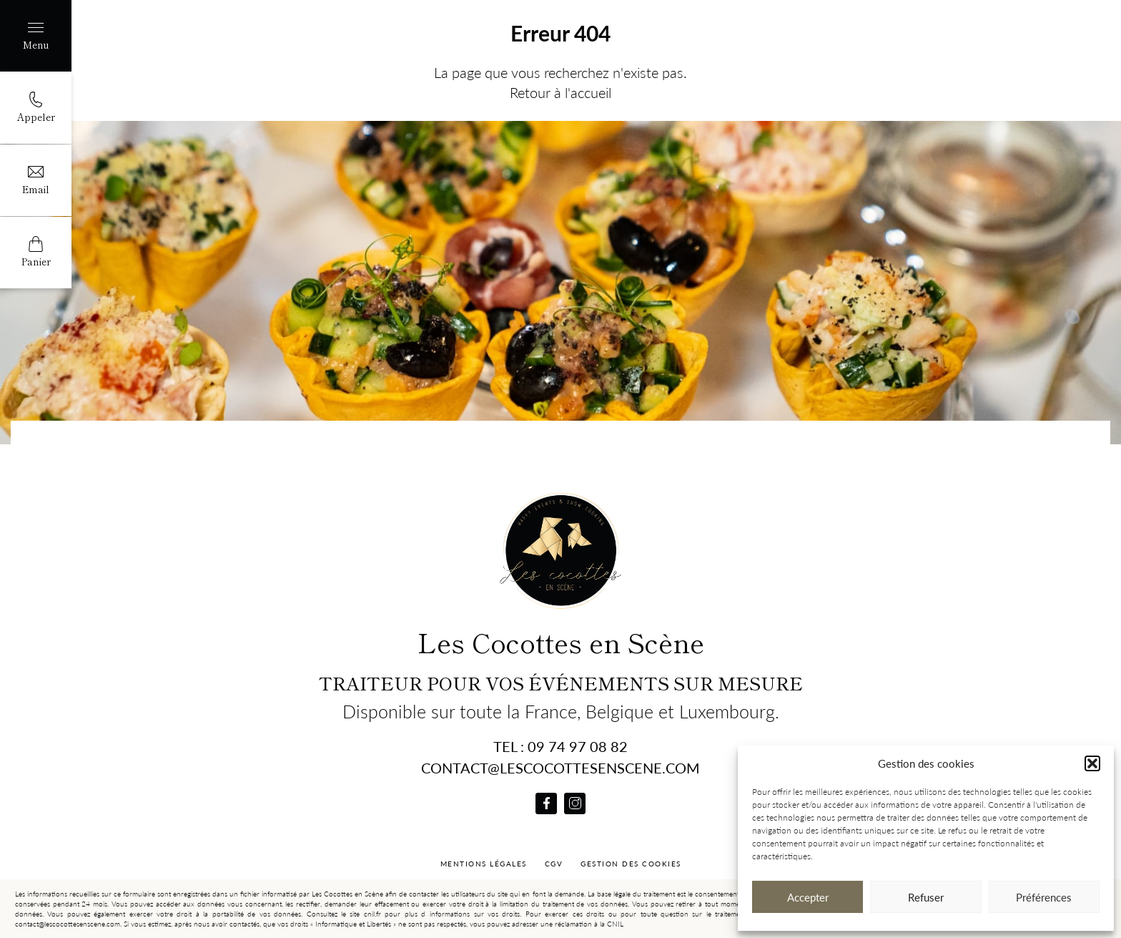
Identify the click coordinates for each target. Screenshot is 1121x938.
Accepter (808, 897)
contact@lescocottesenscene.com (560, 767)
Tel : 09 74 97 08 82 (560, 746)
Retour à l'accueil (560, 92)
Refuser (926, 897)
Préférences (1044, 897)
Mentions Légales (483, 863)
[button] (1092, 763)
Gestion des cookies (631, 863)
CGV (554, 863)
